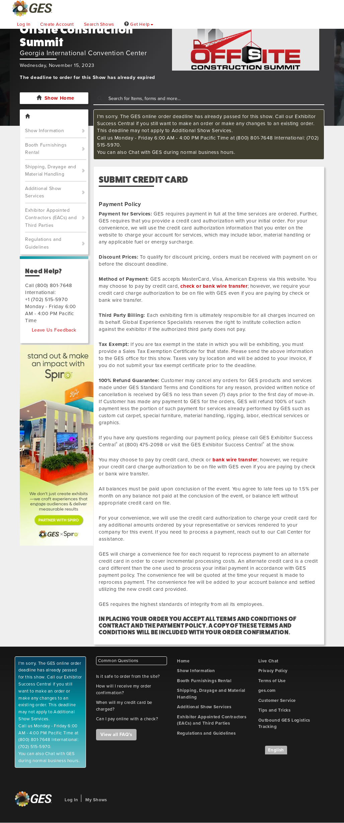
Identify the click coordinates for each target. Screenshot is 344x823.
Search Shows (99, 24)
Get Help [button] (138, 24)
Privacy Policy (273, 670)
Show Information (44, 130)
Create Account (57, 24)
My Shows (96, 800)
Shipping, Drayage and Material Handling (50, 170)
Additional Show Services (43, 192)
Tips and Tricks (274, 710)
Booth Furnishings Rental (46, 149)
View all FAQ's (116, 734)
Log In (23, 24)
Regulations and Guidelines (43, 243)
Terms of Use (272, 680)
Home (183, 661)
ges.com (267, 690)
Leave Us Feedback (54, 330)
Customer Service (277, 700)
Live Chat (268, 661)
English (276, 750)
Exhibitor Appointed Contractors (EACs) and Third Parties (51, 217)
